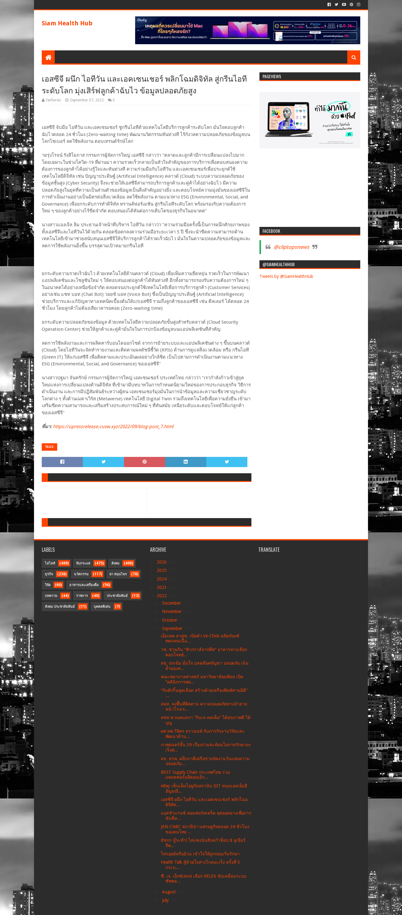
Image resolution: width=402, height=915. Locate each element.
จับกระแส (83, 563)
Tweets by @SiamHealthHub (286, 276)
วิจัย (47, 585)
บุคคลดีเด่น (102, 607)
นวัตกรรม (81, 574)
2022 (162, 595)
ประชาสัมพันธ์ (117, 596)
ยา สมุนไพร (118, 574)
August (169, 891)
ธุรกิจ (49, 574)
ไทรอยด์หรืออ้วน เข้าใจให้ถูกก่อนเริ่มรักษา (200, 853)
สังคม (115, 563)
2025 (162, 570)
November (172, 611)
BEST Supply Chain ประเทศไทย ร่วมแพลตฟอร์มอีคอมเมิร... (195, 775)
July (166, 900)
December (172, 603)
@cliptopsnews (291, 247)
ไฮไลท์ (50, 563)
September (173, 628)
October (170, 620)
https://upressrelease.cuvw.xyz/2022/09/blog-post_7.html (113, 426)
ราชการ (82, 596)
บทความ (51, 596)
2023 (162, 587)
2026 (162, 562)
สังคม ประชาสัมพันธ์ (60, 607)
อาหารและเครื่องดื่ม (84, 585)
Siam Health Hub (67, 23)
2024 (162, 579)
